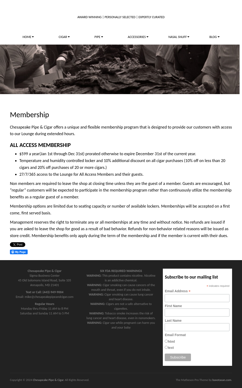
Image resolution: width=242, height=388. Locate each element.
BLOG (214, 37)
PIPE (99, 37)
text (171, 348)
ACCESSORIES (138, 37)
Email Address (177, 291)
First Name (173, 306)
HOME (28, 37)
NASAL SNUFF (178, 37)
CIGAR (64, 37)
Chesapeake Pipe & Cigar (48, 380)
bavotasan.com (221, 380)
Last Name (173, 320)
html (171, 341)
